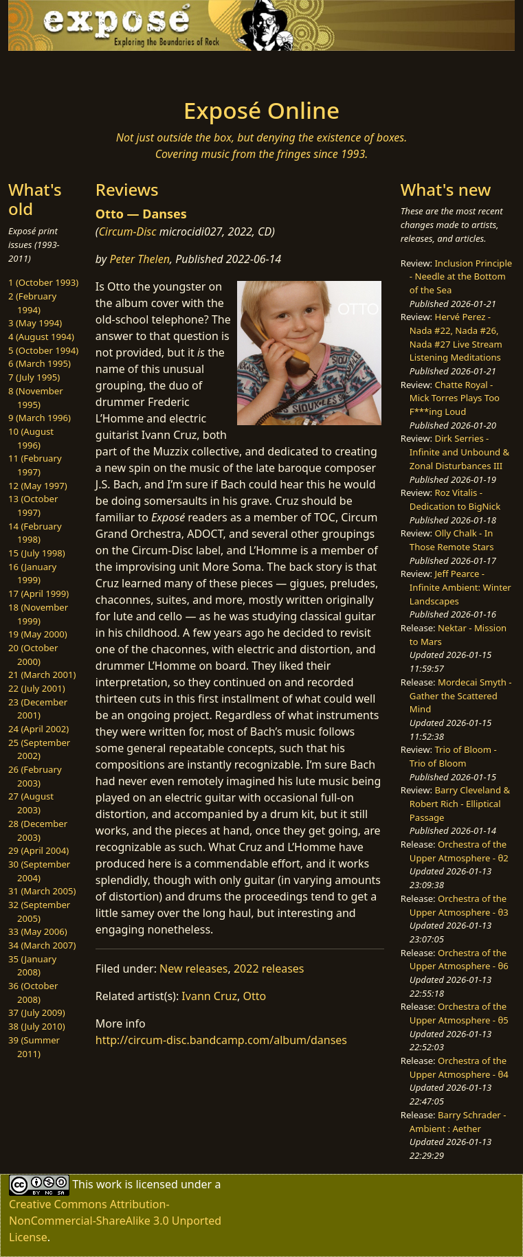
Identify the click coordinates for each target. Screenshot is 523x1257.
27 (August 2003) (31, 803)
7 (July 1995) (34, 377)
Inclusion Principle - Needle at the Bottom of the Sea (461, 276)
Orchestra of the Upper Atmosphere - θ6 (459, 960)
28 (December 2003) (37, 830)
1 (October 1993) (43, 282)
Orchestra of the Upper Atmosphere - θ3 (459, 905)
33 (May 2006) (37, 931)
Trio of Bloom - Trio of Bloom (453, 756)
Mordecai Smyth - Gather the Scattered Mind (461, 695)
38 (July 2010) (36, 1026)
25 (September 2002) (39, 749)
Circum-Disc (127, 231)
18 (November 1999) (38, 614)
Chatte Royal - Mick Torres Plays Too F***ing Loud (455, 398)
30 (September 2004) (39, 871)
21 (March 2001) (42, 674)
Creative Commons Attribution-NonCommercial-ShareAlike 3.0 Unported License (115, 1221)
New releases (193, 968)
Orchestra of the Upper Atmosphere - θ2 (459, 851)
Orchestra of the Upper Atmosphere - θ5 (459, 1013)
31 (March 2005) (42, 891)
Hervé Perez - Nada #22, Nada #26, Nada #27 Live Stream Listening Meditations (456, 336)
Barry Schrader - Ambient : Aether (458, 1122)
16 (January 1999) (32, 573)
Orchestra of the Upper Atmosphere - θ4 (459, 1067)
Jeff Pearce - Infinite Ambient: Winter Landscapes (460, 587)
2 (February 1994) (32, 303)
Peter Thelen (139, 259)
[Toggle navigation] (112, 70)
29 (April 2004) (38, 850)
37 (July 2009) (36, 1012)
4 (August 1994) (41, 336)
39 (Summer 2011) (34, 1047)
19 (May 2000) (37, 634)
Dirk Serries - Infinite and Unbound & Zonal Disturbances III (459, 451)
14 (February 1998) (35, 533)
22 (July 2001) (36, 688)
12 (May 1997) (37, 485)
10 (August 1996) (31, 438)
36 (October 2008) (33, 992)
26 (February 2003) (35, 776)
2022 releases (269, 968)
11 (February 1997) (35, 465)
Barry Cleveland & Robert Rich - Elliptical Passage (460, 803)
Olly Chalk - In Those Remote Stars (452, 540)
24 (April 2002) (38, 729)
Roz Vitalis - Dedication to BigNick (455, 499)
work (109, 1183)
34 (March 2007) (42, 945)
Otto (254, 996)
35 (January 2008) (32, 966)
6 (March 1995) (39, 363)
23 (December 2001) (37, 709)
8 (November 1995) (35, 398)
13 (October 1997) (33, 505)
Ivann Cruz (209, 996)
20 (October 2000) (33, 655)
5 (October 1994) (43, 350)
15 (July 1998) (36, 553)
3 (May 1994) (35, 323)
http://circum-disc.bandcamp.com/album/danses (221, 1040)
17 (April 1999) (38, 593)
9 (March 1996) (39, 417)
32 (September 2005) (39, 911)
